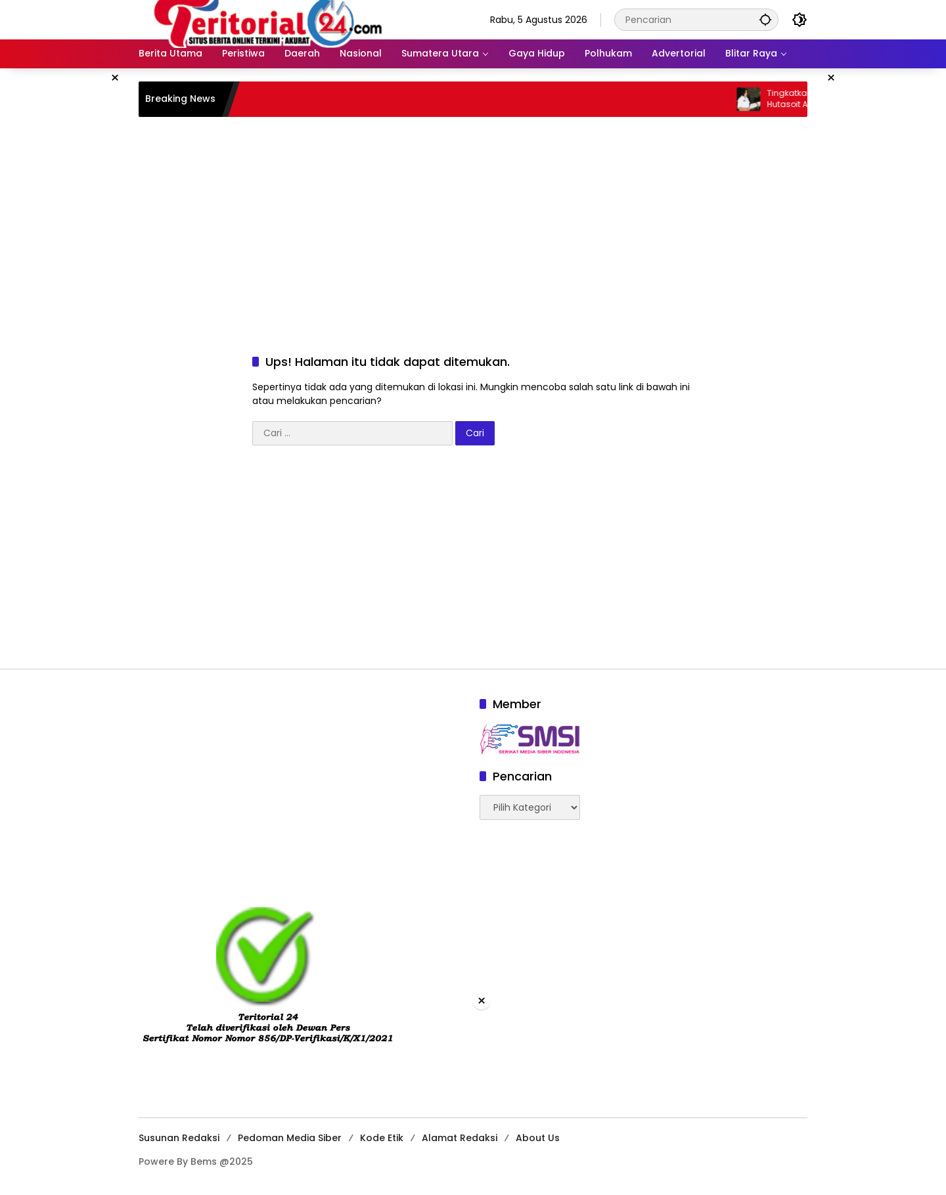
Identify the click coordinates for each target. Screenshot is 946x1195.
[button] (765, 19)
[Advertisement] (473, 222)
